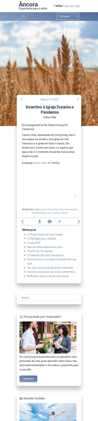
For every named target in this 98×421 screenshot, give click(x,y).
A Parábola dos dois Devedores (45, 255)
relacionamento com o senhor (46, 213)
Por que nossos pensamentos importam (50, 267)
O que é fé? (33, 242)
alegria (38, 209)
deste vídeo (41, 162)
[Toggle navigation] (23, 16)
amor (44, 209)
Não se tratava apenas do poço (45, 247)
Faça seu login (71, 5)
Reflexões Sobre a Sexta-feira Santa (48, 276)
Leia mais (28, 379)
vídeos (64, 213)
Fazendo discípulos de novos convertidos (51, 271)
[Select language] (67, 16)
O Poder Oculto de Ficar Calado (45, 234)
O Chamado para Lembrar (41, 238)
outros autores (65, 209)
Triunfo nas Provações (40, 251)
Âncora (28, 4)
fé (48, 209)
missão (53, 209)
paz (75, 209)
